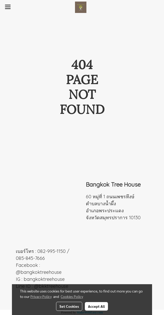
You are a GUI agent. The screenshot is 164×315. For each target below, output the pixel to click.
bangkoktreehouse (44, 279)
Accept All (96, 306)
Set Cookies (69, 306)
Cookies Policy (72, 296)
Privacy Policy (41, 296)
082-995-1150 (51, 251)
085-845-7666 (30, 258)
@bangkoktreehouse (39, 272)
